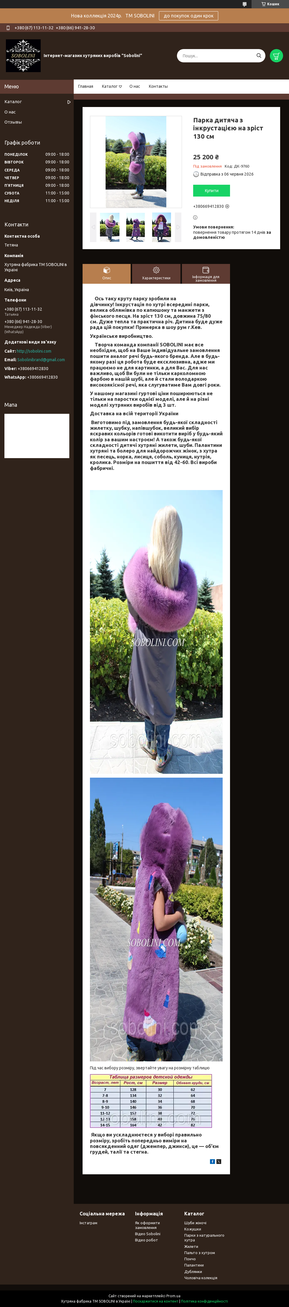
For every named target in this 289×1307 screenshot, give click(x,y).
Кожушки (192, 1229)
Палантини (194, 1265)
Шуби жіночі (195, 1223)
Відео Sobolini (147, 1234)
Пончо (190, 1259)
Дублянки (193, 1271)
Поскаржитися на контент (155, 1301)
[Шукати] (258, 55)
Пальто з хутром (199, 1253)
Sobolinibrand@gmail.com (41, 359)
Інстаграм (88, 1223)
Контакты (158, 86)
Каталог (110, 86)
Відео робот (146, 1240)
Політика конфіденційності (204, 1301)
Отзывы (13, 121)
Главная (85, 86)
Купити (212, 190)
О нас (134, 86)
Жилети (191, 1246)
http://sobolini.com (34, 351)
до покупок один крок (189, 15)
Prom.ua (173, 1296)
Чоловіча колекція (200, 1278)
